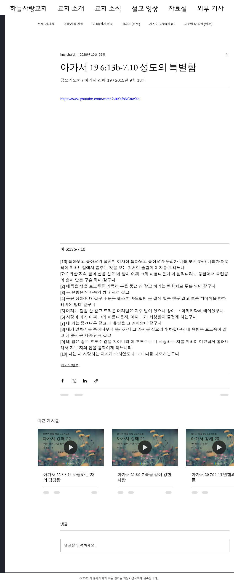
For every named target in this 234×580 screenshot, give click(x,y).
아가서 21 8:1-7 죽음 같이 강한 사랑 (144, 477)
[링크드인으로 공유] (85, 381)
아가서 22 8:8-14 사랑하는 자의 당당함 (68, 477)
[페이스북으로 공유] (62, 381)
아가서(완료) (70, 365)
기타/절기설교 (103, 24)
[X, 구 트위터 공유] (74, 381)
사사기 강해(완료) (162, 24)
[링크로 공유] (96, 381)
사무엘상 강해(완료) (198, 24)
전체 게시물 (45, 24)
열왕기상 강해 (74, 24)
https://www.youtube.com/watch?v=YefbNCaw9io (100, 99)
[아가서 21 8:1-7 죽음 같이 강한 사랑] (145, 447)
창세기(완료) (131, 24)
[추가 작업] (226, 54)
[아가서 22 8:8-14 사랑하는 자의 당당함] (71, 447)
